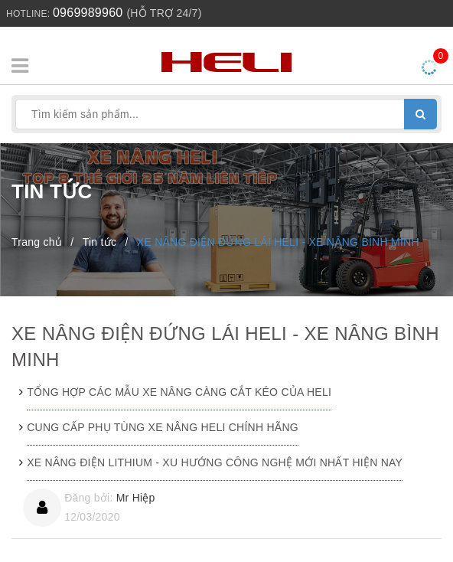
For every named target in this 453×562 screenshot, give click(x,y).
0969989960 (87, 12)
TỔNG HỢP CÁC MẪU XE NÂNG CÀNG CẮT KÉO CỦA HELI (179, 392)
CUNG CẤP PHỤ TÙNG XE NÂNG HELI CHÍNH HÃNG (162, 427)
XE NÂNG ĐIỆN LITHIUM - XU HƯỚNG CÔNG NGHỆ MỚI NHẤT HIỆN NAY (214, 462)
